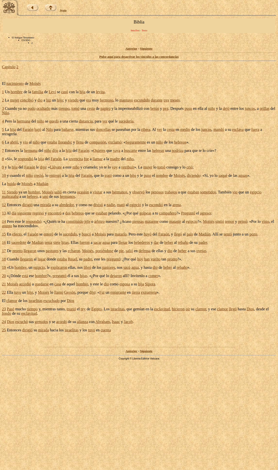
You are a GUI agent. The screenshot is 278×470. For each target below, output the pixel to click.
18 (4, 259)
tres (166, 100)
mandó (218, 129)
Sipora (150, 284)
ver (104, 121)
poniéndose (104, 251)
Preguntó (188, 213)
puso (188, 108)
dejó (226, 108)
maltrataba (10, 196)
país (190, 234)
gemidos (41, 322)
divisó (98, 205)
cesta (91, 108)
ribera (145, 129)
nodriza (177, 150)
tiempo (64, 108)
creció (38, 175)
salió (58, 192)
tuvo (17, 292)
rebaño (183, 242)
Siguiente (146, 48)
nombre (162, 175)
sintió (219, 221)
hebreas (158, 150)
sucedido (70, 234)
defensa (145, 251)
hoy (140, 259)
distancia (86, 121)
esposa (125, 284)
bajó (37, 129)
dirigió (27, 205)
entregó (55, 175)
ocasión (83, 192)
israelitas (35, 301)
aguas (242, 175)
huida (11, 184)
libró (87, 267)
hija (82, 92)
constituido (74, 221)
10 (4, 175)
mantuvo (126, 100)
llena (80, 142)
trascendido (27, 226)
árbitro (99, 221)
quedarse (42, 284)
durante (157, 100)
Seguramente (135, 142)
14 (4, 221)
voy (115, 167)
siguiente (24, 213)
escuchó (21, 322)
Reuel (72, 259)
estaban (193, 192)
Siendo (12, 192)
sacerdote (18, 242)
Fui (101, 292)
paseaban (123, 129)
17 (4, 251)
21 (4, 284)
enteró (48, 234)
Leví (52, 92)
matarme (151, 221)
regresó (38, 213)
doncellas (103, 129)
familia (37, 92)
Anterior (131, 48)
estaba (52, 142)
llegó (178, 234)
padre (203, 242)
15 (4, 234)
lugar (42, 259)
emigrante (118, 292)
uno (45, 196)
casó (64, 92)
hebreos (180, 142)
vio (25, 142)
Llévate (56, 167)
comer (153, 276)
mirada (45, 205)
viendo (73, 100)
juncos (250, 108)
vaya (116, 150)
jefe (87, 221)
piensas (138, 221)
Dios (70, 301)
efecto (17, 234)
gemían (139, 309)
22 (4, 292)
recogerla (9, 134)
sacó (126, 267)
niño (211, 108)
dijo (55, 150)
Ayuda (63, 10)
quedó (54, 121)
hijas (65, 242)
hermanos (119, 192)
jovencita (75, 159)
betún (154, 108)
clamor (11, 301)
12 (4, 205)
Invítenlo (138, 276)
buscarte (130, 150)
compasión (97, 142)
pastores (52, 251)
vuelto (155, 259)
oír (188, 309)
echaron (74, 251)
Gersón (69, 292)
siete (56, 242)
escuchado (51, 301)
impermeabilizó (130, 108)
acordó (61, 322)
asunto (7, 226)
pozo (253, 234)
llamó (58, 292)
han (147, 259)
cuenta (106, 330)
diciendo (193, 175)
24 (4, 322)
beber (168, 242)
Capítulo (8, 67)
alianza (82, 322)
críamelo (90, 167)
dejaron (116, 276)
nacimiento (15, 83)
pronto (17, 251)
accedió (25, 284)
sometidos (208, 192)
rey (83, 309)
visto (265, 221)
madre (115, 159)
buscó (86, 234)
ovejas (201, 251)
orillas (264, 108)
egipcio (255, 192)
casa (57, 284)
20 (4, 276)
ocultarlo (43, 108)
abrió (14, 142)
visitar (97, 192)
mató (121, 205)
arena (176, 205)
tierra (136, 292)
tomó (75, 108)
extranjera (148, 292)
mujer (14, 100)
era (88, 100)
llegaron (29, 251)
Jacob (128, 322)
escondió (156, 205)
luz (48, 100)
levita (100, 92)
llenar (123, 242)
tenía (48, 242)
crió (190, 167)
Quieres (99, 150)
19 (4, 267)
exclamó (115, 142)
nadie (111, 205)
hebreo (32, 196)
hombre (17, 92)
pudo (31, 108)
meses (175, 100)
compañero (168, 213)
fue (86, 159)
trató (108, 175)
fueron (84, 242)
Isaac (116, 322)
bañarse (68, 129)
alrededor (66, 205)
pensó (242, 221)
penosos (157, 192)
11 (4, 192)
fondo (6, 313)
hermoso (106, 100)
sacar (97, 242)
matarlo (121, 234)
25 (4, 330)
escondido (142, 100)
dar (156, 242)
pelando (114, 213)
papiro (105, 108)
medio (185, 129)
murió (71, 309)
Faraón (27, 129)
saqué (223, 175)
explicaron (59, 267)
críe (209, 150)
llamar (98, 159)
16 (4, 242)
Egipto (96, 309)
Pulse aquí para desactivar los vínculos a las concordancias (139, 56)
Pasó (10, 309)
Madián (42, 184)
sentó (228, 234)
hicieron (178, 309)
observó (138, 192)
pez (165, 108)
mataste (175, 221)
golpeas (145, 213)
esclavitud (162, 309)
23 (4, 309)
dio (39, 100)
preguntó (113, 259)
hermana (23, 121)
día (13, 213)
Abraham (102, 322)
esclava (238, 129)
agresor (205, 213)
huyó (148, 234)
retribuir (127, 167)
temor (229, 221)
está (25, 276)
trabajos (171, 192)
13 (4, 213)
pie (121, 251)
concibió (26, 100)
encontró (55, 213)
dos (68, 213)
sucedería (126, 121)
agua (106, 242)
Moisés (35, 83)
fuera (255, 129)
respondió (25, 159)
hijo (60, 100)
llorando (64, 142)
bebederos (142, 242)
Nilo (5, 113)
